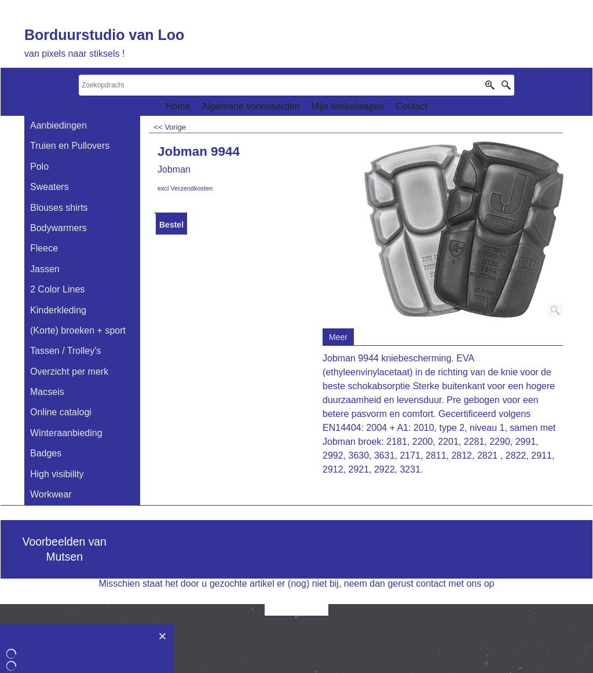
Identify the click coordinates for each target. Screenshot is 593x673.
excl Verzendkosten (185, 188)
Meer (338, 337)
